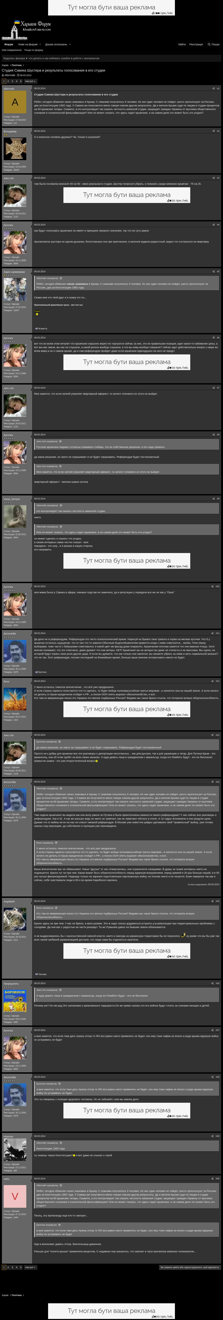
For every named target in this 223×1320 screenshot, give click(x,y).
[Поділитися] (213, 89)
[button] (40, 44)
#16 (217, 983)
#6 (218, 337)
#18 (217, 1077)
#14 (217, 782)
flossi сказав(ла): (45, 842)
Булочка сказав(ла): (46, 741)
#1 (218, 88)
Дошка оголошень (56, 44)
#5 (218, 271)
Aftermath (10, 75)
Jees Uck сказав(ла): (47, 441)
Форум (8, 44)
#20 (217, 1178)
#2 (218, 131)
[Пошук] (213, 44)
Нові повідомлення (12, 50)
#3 (218, 178)
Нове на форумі (27, 44)
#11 (217, 633)
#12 (217, 681)
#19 (217, 1136)
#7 (218, 388)
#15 (217, 901)
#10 (217, 586)
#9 (218, 499)
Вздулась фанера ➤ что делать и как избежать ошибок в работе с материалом (51, 58)
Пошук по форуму (33, 50)
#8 (218, 434)
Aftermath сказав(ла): (47, 278)
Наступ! (29, 81)
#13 (217, 735)
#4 (218, 225)
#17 (217, 1030)
